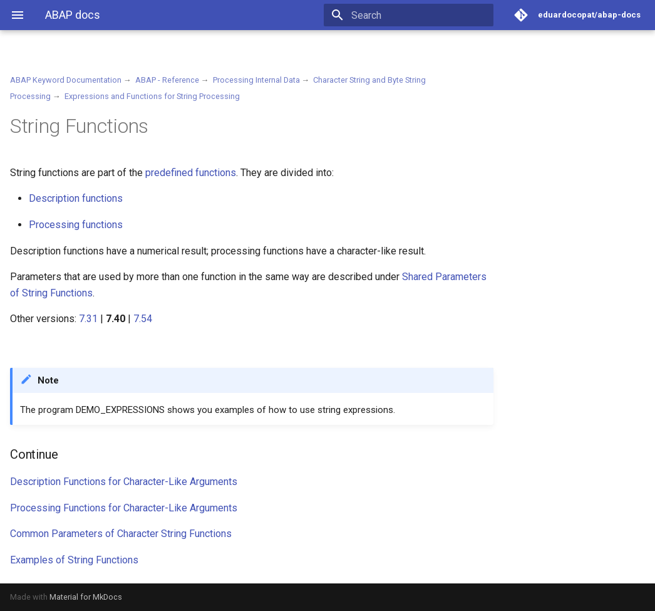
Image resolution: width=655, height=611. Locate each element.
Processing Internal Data (256, 80)
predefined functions (190, 173)
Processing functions (76, 225)
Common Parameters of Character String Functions (121, 534)
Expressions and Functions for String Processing (152, 96)
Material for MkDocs (85, 597)
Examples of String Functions (74, 560)
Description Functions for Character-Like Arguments (123, 482)
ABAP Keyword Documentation (65, 80)
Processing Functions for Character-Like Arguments (123, 508)
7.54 (142, 319)
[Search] (420, 15)
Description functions (76, 198)
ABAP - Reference (167, 80)
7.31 (88, 319)
